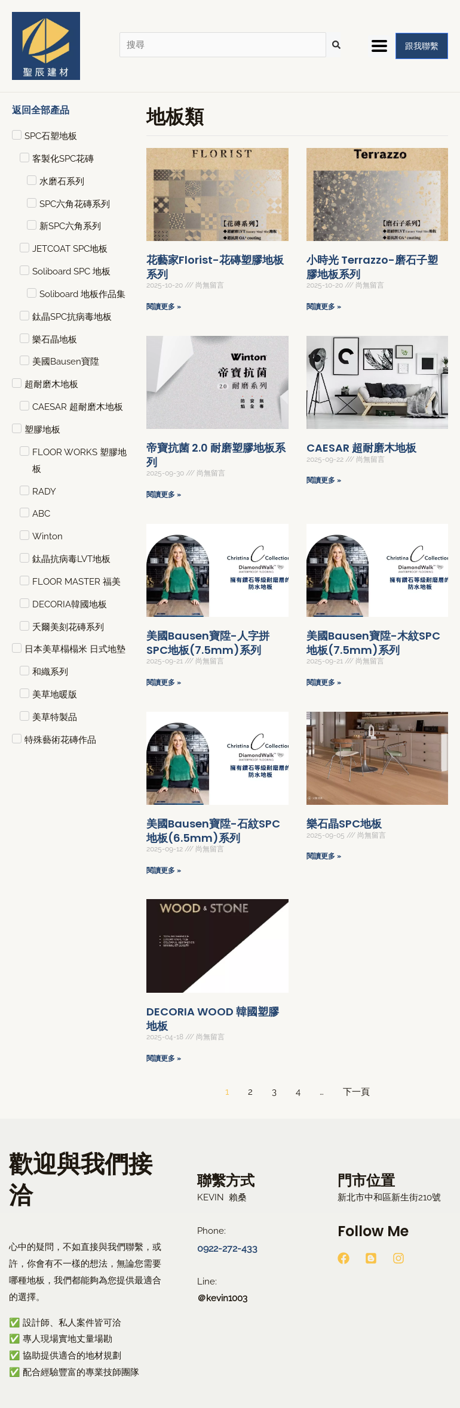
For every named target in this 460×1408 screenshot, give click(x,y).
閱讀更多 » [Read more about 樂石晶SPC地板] (323, 856)
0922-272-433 (225, 1247)
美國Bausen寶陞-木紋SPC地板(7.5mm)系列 (373, 642)
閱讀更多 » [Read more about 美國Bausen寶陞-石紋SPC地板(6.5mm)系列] (163, 870)
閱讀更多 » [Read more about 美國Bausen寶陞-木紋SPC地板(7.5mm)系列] (323, 682)
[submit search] (336, 45)
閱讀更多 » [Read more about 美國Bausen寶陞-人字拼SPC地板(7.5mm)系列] (163, 682)
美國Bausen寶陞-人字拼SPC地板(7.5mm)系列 (207, 642)
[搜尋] (222, 45)
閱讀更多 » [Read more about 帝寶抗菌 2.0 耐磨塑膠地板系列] (163, 494)
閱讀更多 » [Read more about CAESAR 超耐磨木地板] (323, 480)
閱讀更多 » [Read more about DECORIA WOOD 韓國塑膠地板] (163, 1058)
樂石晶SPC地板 (344, 823)
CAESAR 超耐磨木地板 (361, 447)
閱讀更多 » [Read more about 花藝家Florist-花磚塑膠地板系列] (163, 306)
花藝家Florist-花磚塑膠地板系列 (215, 266)
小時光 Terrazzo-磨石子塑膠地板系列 (372, 266)
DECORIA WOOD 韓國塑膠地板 (212, 1018)
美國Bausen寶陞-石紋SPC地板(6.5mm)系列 (213, 830)
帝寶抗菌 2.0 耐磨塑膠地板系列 (216, 454)
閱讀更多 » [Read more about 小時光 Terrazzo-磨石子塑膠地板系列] (323, 306)
